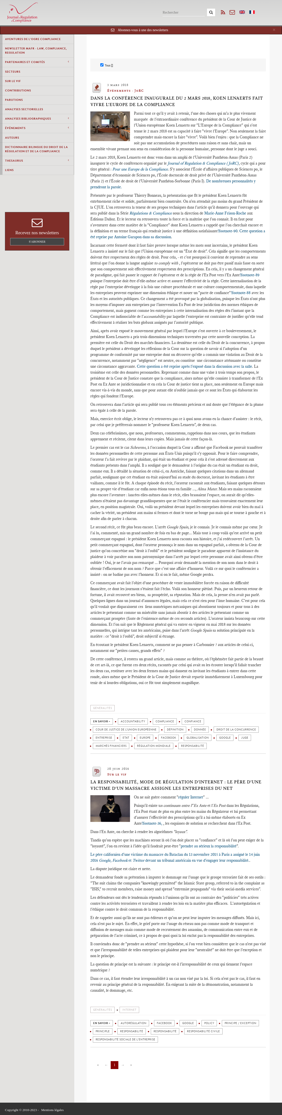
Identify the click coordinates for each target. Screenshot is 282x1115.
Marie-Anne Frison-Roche (225, 213)
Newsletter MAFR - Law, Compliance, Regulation (36, 50)
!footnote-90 (227, 231)
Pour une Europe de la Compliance (140, 169)
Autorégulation (133, 1023)
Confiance (192, 721)
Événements (37, 128)
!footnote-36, (152, 823)
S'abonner (37, 241)
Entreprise (104, 737)
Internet (129, 1009)
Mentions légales (52, 1110)
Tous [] (106, 65)
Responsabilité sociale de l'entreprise (125, 1039)
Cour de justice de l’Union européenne (126, 729)
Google (225, 737)
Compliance (164, 721)
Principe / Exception (240, 1023)
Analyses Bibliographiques (37, 118)
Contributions (18, 90)
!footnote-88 (241, 292)
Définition (175, 729)
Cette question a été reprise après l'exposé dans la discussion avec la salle (194, 366)
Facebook (168, 737)
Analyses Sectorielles (24, 109)
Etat (126, 737)
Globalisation (197, 737)
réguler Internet (190, 797)
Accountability (133, 721)
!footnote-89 (249, 275)
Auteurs (12, 137)
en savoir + (101, 721)
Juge (244, 737)
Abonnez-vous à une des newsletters (143, 30)
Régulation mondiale (154, 746)
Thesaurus (37, 160)
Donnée (200, 729)
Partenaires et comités (37, 62)
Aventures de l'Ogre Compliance (33, 39)
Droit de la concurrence (236, 729)
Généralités (102, 708)
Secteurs (12, 71)
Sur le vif (13, 81)
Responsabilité (192, 746)
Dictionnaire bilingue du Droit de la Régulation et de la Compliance (36, 149)
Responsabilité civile (203, 1031)
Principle (103, 1031)
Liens (9, 170)
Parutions (14, 100)
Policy (209, 1023)
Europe (145, 737)
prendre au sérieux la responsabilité (208, 846)
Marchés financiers (111, 746)
